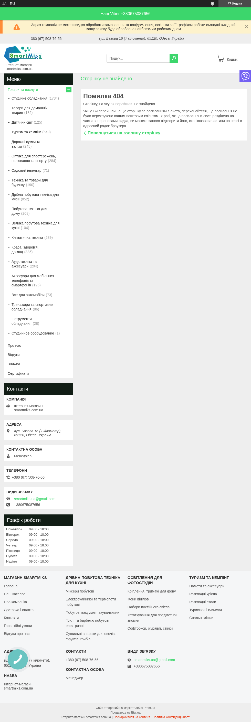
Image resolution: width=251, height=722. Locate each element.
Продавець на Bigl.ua (125, 712)
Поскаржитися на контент (131, 717)
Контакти (11, 618)
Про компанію (15, 602)
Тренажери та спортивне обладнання (32, 307)
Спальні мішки (201, 618)
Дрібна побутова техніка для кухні (35, 196)
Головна (10, 586)
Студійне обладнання (29, 98)
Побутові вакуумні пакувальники (92, 612)
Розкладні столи (202, 602)
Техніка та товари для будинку (30, 182)
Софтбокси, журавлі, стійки (150, 628)
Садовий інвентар (26, 170)
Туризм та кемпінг (26, 132)
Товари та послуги (23, 90)
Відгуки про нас (16, 634)
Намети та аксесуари (206, 586)
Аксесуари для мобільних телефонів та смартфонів (33, 280)
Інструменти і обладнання (23, 321)
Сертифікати (18, 373)
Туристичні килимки (205, 610)
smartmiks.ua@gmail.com (34, 499)
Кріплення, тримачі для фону (152, 591)
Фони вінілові (139, 599)
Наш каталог (14, 594)
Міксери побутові (80, 591)
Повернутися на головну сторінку (124, 133)
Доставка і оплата (19, 610)
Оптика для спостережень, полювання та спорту (34, 158)
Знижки (14, 364)
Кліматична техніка (27, 237)
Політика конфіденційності (171, 717)
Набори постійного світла (149, 607)
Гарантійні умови (18, 626)
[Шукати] (174, 58)
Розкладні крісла (203, 594)
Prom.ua (149, 708)
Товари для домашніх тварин (29, 110)
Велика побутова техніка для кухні (35, 225)
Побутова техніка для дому (29, 211)
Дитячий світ (22, 122)
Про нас (14, 345)
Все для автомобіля (28, 295)
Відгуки (14, 355)
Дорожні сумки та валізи (26, 144)
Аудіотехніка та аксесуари (24, 264)
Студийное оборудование (33, 333)
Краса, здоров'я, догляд (25, 249)
